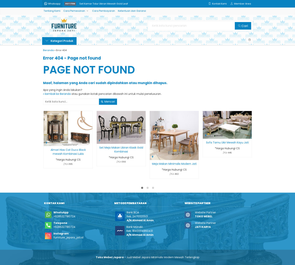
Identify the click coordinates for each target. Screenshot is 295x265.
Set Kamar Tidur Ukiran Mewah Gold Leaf (103, 3)
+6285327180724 (64, 216)
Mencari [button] (108, 101)
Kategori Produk (59, 41)
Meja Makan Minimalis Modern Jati (174, 164)
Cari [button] (243, 26)
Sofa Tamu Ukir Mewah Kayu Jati (227, 142)
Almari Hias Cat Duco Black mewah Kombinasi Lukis (68, 152)
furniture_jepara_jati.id (68, 237)
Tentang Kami (52, 10)
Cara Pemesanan (74, 10)
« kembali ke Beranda (57, 94)
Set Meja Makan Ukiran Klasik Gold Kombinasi (121, 149)
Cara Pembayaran (103, 10)
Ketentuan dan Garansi (132, 10)
